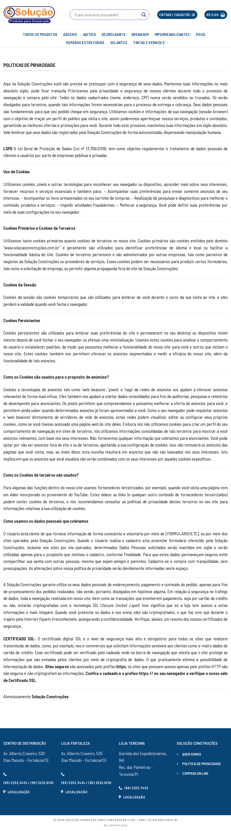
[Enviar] (143, 14)
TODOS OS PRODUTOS (40, 34)
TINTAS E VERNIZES (150, 42)
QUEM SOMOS (191, 754)
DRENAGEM (140, 34)
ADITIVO (89, 34)
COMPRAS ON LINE (195, 773)
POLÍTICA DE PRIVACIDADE (201, 763)
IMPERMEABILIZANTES (172, 34)
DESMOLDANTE (114, 34)
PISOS (201, 34)
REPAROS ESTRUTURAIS (85, 42)
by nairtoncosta (115, 825)
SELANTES (118, 42)
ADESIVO (70, 34)
